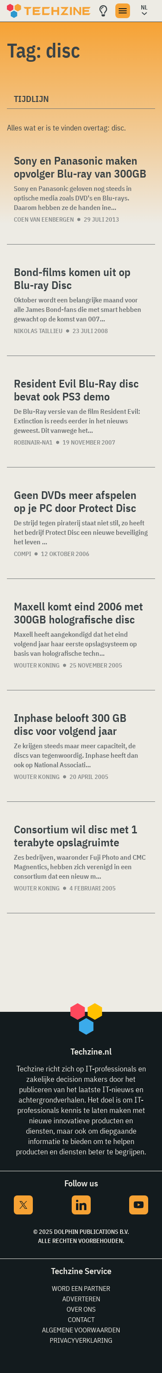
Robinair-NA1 (33, 442)
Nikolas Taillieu (38, 331)
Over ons (81, 1309)
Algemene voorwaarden (81, 1329)
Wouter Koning (37, 665)
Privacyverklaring (81, 1340)
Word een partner (81, 1288)
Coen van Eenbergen (44, 219)
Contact (81, 1319)
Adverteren (81, 1298)
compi (22, 554)
